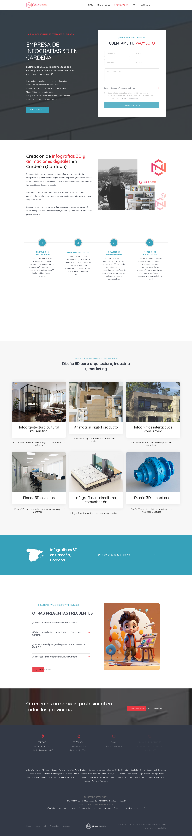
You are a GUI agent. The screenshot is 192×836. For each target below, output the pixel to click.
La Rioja (110, 773)
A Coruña (30, 770)
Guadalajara (56, 773)
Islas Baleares (94, 773)
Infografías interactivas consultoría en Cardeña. (46, 88)
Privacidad (54, 826)
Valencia (151, 777)
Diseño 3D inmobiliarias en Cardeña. (41, 99)
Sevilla (113, 777)
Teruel (136, 777)
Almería (62, 770)
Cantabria (125, 770)
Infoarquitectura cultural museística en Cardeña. (46, 81)
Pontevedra (64, 777)
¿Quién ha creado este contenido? (61, 808)
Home (28, 826)
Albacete (45, 770)
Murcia (30, 777)
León (129, 773)
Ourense (46, 777)
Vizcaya (87, 781)
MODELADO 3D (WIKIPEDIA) (96, 801)
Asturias (70, 770)
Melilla (161, 773)
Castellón (135, 770)
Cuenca (31, 773)
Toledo (143, 777)
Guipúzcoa (67, 773)
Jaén (104, 773)
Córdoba (162, 770)
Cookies (66, 826)
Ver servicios (37, 110)
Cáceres (110, 770)
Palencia (54, 777)
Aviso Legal (41, 826)
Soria (119, 777)
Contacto (145, 5)
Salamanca (75, 777)
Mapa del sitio (160, 828)
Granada (46, 773)
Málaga (155, 773)
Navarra (37, 777)
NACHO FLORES (103, 5)
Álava (38, 770)
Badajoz (83, 770)
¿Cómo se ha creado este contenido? (129, 808)
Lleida (134, 773)
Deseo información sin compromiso (144, 708)
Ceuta (142, 770)
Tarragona (127, 777)
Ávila (77, 770)
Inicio (90, 5)
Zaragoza (104, 781)
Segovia (105, 777)
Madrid (147, 773)
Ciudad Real (152, 770)
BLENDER (113, 801)
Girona (38, 773)
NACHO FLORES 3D (39, 66)
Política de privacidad (130, 99)
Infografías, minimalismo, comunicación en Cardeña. (48, 96)
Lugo (141, 773)
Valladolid (160, 777)
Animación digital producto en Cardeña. (43, 85)
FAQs (134, 5)
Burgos (102, 770)
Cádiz (117, 770)
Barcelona (93, 770)
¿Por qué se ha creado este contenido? (94, 808)
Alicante (54, 770)
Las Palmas (120, 773)
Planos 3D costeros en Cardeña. (40, 92)
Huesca (84, 773)
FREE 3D (122, 801)
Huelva (76, 773)
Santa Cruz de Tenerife (91, 777)
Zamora (95, 781)
